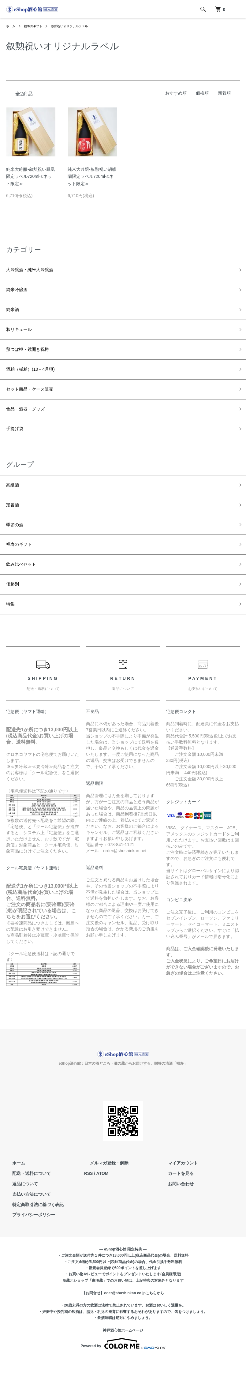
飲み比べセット (25, 592)
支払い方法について (25, 1226)
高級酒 (14, 504)
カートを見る (175, 1206)
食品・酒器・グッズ (31, 424)
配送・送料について (25, 1206)
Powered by (122, 1376)
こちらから (155, 1326)
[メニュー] (237, 9)
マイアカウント (177, 1195)
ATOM (102, 1206)
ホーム (11, 26)
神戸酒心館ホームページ (123, 1363)
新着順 (224, 93)
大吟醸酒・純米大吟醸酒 (36, 271)
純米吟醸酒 (20, 293)
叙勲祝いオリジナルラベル (79, 26)
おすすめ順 (176, 93)
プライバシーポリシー (27, 1247)
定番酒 (14, 526)
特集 (11, 636)
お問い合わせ (175, 1216)
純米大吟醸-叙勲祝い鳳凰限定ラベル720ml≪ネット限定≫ (30, 176)
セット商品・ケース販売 (36, 402)
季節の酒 (17, 548)
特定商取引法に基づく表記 (32, 1237)
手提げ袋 (17, 446)
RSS (88, 1206)
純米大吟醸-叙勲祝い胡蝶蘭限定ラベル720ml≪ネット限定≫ (92, 176)
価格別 (14, 614)
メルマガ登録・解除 (103, 1195)
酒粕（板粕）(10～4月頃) (37, 380)
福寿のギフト (37, 26)
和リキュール (22, 337)
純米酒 (14, 315)
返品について (19, 1216)
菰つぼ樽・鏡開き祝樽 (33, 359)
